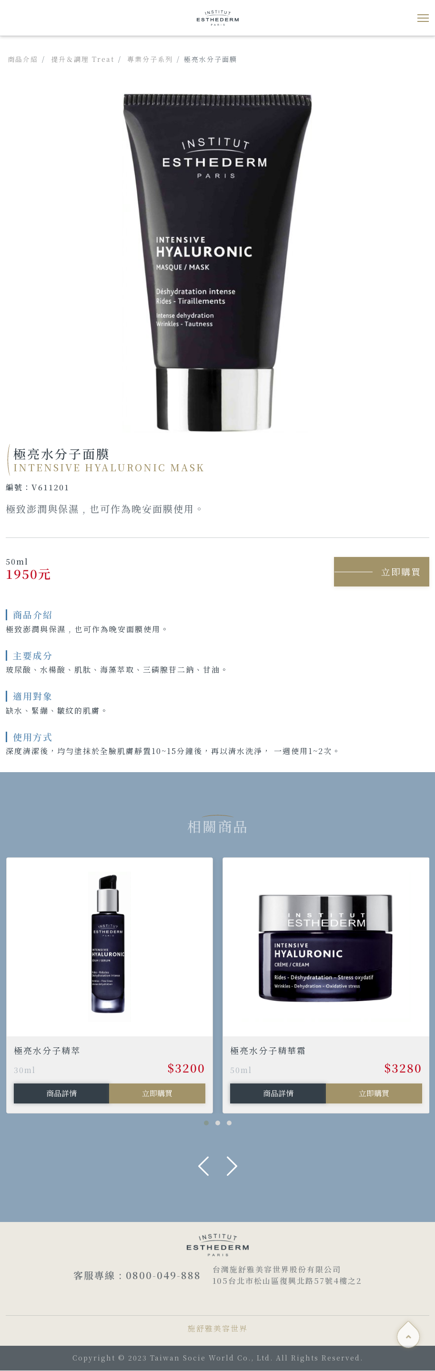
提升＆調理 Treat (82, 59)
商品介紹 (23, 59)
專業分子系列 (150, 59)
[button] (206, 1123)
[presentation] (203, 1166)
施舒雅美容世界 (218, 1329)
